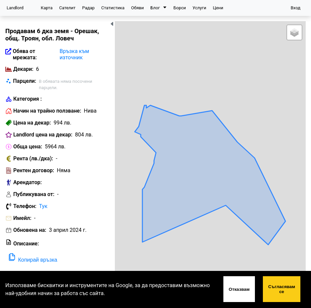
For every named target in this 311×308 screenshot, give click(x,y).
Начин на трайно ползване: (47, 111)
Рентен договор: (33, 170)
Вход (295, 7)
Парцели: (24, 81)
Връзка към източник (74, 54)
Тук (43, 206)
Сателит (67, 7)
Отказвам (239, 289)
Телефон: (25, 206)
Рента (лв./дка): (33, 158)
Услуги (199, 7)
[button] (294, 32)
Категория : (27, 99)
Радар (88, 7)
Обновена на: (29, 230)
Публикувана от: (33, 194)
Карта (46, 7)
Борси (180, 7)
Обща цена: (27, 146)
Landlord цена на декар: (42, 134)
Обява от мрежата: (25, 54)
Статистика (112, 7)
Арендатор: (27, 182)
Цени (218, 7)
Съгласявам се (281, 289)
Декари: (23, 69)
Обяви (137, 7)
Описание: (26, 243)
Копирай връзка (32, 257)
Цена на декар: (32, 123)
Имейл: (22, 218)
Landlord (15, 7)
